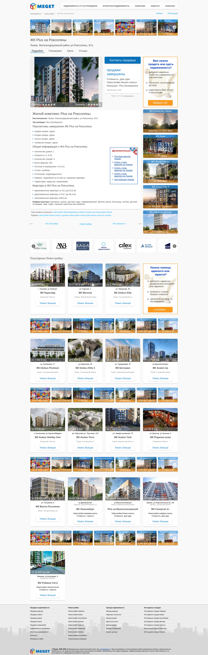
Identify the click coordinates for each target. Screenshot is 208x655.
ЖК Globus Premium (47, 366)
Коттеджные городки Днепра (154, 620)
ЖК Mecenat (85, 291)
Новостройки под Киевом (77, 616)
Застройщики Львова (124, 178)
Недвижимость (35, 13)
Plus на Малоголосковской (123, 507)
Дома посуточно (112, 620)
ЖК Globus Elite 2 (85, 366)
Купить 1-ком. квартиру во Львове (123, 161)
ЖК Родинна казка (160, 435)
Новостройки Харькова (76, 627)
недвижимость (128, 94)
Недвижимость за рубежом (40, 627)
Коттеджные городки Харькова (155, 627)
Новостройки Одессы (76, 623)
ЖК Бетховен (122, 366)
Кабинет (159, 13)
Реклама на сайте (36, 637)
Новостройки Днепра (76, 620)
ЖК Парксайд (47, 291)
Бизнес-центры (111, 630)
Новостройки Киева (75, 613)
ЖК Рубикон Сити (48, 581)
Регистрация (173, 13)
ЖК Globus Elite (123, 291)
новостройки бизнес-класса (50, 214)
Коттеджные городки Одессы (154, 623)
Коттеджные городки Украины (155, 609)
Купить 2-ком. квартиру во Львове (123, 167)
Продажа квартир (36, 609)
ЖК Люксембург (51, 222)
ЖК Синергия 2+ (119, 222)
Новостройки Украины (76, 609)
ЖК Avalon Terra (85, 435)
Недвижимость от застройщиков (80, 6)
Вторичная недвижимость (116, 6)
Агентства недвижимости (39, 630)
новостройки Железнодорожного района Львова (72, 210)
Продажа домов (36, 616)
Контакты (33, 634)
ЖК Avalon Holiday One (48, 435)
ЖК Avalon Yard (122, 435)
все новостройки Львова (102, 210)
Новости (155, 6)
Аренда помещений (113, 627)
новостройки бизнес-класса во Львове (95, 214)
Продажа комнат (36, 613)
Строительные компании (77, 637)
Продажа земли (36, 620)
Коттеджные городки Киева (154, 613)
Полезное (170, 6)
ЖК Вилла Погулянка (48, 505)
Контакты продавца (123, 58)
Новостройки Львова (75, 630)
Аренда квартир (112, 609)
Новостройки (49, 13)
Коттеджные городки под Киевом (156, 616)
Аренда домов (111, 616)
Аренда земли (111, 623)
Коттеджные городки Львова (154, 630)
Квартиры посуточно (113, 613)
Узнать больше (48, 301)
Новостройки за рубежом (77, 634)
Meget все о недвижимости (40, 649)
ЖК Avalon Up (160, 366)
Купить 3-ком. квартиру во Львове (123, 173)
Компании (140, 6)
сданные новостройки (70, 214)
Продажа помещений (38, 623)
